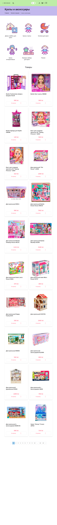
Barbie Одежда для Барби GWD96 (14, 131)
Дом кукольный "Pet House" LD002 (37, 168)
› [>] (45, 443)
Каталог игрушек (15, 13)
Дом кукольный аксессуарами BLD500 (37, 351)
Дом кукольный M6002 (13, 351)
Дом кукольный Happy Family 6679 (13, 314)
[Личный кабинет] (39, 3)
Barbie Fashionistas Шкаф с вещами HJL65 (14, 94)
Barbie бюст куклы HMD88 (38, 94)
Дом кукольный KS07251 (38, 314)
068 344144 (6, 3)
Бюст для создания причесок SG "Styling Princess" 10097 (12, 169)
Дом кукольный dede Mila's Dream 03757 (39, 278)
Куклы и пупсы (27, 36)
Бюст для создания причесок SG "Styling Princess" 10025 (37, 132)
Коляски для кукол (43, 36)
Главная (7, 13)
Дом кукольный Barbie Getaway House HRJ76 (13, 241)
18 (40, 443)
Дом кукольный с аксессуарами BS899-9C (13, 425)
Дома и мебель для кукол (10, 36)
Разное (43, 58)
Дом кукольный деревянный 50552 (11, 388)
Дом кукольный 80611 (12, 204)
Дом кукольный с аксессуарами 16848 (37, 388)
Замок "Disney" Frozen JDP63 (37, 425)
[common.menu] (46, 2)
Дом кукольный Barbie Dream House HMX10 (37, 204)
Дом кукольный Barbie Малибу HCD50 (37, 241)
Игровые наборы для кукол (27, 58)
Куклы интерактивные (10, 58)
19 (43, 443)
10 (34, 443)
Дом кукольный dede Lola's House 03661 (14, 278)
